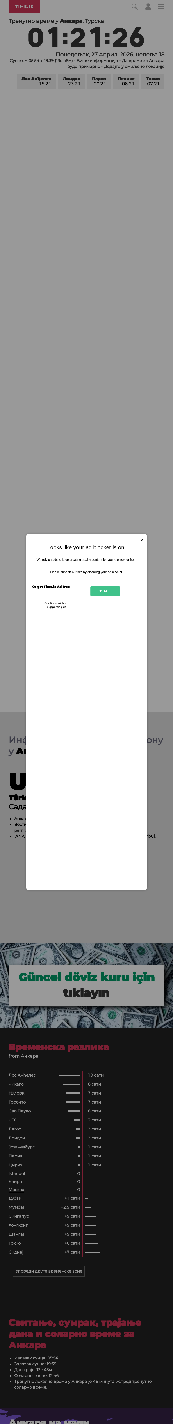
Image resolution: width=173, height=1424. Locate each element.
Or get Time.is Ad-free (51, 587)
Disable (105, 591)
